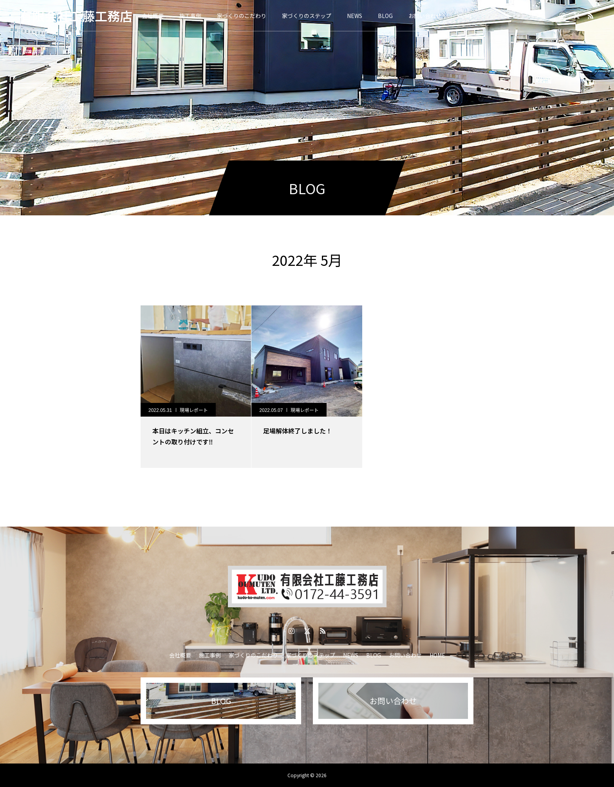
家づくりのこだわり (241, 16)
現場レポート (194, 409)
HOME (465, 16)
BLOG (385, 16)
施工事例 (190, 16)
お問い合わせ (424, 16)
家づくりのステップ (306, 16)
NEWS (354, 16)
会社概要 (153, 16)
